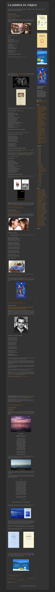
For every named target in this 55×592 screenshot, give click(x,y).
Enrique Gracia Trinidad (14, 16)
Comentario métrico (40, 192)
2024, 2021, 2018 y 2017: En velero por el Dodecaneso (42, 128)
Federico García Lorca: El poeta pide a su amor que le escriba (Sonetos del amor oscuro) (20, 308)
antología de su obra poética (12, 374)
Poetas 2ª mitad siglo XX (17, 207)
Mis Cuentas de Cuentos (41, 202)
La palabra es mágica (22, 5)
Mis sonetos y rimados (41, 212)
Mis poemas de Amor (40, 206)
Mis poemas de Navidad (41, 208)
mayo (39, 178)
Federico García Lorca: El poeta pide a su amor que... (43, 171)
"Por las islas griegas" (22, 553)
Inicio (21, 578)
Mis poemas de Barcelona (41, 207)
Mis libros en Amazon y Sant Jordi (42, 107)
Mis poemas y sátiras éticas (41, 210)
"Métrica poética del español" (20, 274)
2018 (38, 156)
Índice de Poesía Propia (41, 120)
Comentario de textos (12, 405)
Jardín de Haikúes (40, 125)
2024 (38, 149)
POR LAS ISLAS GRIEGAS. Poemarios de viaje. (41, 116)
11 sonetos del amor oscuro (30, 395)
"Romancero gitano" (31, 399)
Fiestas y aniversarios (41, 195)
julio (39, 176)
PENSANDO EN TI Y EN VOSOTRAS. (41, 112)
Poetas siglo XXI (22, 207)
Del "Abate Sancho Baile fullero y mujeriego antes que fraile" (42, 194)
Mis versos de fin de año (41, 213)
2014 (38, 161)
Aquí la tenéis (11, 204)
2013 (38, 162)
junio (39, 177)
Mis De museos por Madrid (41, 203)
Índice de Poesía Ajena (41, 121)
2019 (38, 155)
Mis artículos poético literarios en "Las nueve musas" (42, 138)
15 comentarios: (20, 404)
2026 (38, 147)
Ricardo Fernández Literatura (42, 101)
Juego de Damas (21, 74)
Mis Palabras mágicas (41, 205)
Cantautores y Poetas (41, 190)
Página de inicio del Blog (41, 106)
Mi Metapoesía (40, 197)
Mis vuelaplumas (40, 214)
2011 (38, 184)
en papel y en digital (13, 413)
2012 (38, 163)
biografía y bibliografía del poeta (12, 373)
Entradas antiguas (31, 578)
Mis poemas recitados (41, 209)
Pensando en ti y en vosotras (22, 213)
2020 (38, 154)
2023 (38, 150)
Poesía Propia (40, 216)
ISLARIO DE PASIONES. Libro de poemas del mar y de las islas (42, 114)
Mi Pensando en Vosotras (41, 198)
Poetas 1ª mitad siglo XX (22, 405)
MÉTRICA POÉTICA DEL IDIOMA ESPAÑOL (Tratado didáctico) (42, 108)
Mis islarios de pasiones (41, 204)
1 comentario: (20, 302)
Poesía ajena (11, 207)
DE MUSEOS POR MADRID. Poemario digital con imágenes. (42, 117)
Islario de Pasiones (18, 411)
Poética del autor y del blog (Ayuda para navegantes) (41, 123)
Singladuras (11, 409)
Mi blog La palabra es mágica (42, 196)
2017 (38, 157)
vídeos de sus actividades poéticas (20, 73)
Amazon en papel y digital (26, 278)
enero (39, 183)
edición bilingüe (24, 413)
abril (39, 179)
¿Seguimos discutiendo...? (14, 212)
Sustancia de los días (26, 153)
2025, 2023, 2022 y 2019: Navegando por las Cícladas (41, 130)
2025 (38, 148)
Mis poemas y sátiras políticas (42, 124)
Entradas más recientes (11, 578)
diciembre (40, 164)
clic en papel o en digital (26, 525)
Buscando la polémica (41, 189)
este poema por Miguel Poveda (24, 376)
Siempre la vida (16, 153)
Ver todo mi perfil (39, 102)
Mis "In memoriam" (40, 199)
